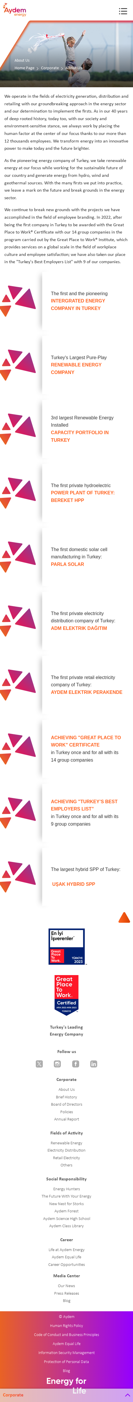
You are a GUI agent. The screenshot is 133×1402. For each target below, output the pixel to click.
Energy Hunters (66, 1189)
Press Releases (66, 1293)
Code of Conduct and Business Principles (66, 1335)
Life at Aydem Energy (67, 1250)
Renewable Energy (66, 1143)
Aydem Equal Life (66, 1257)
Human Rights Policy (66, 1326)
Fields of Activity (66, 1133)
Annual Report (66, 1119)
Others (66, 1165)
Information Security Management (66, 1353)
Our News (66, 1286)
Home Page (24, 68)
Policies (66, 1112)
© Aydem (67, 1317)
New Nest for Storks (66, 1204)
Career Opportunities (66, 1265)
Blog (66, 1301)
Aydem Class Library (66, 1226)
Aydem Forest (66, 1211)
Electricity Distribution (66, 1150)
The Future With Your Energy (66, 1196)
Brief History (66, 1097)
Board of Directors (66, 1104)
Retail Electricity (66, 1158)
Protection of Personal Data (66, 1362)
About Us (66, 1090)
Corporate (50, 68)
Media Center (66, 1276)
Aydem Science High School (66, 1219)
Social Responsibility (66, 1179)
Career (66, 1240)
